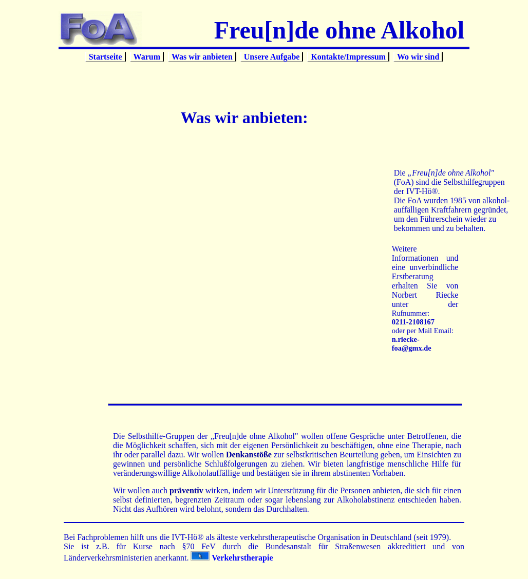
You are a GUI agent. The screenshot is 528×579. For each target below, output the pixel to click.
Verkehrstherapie (232, 557)
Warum (147, 56)
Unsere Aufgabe (272, 56)
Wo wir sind (418, 56)
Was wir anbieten (202, 56)
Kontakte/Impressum (348, 56)
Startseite (105, 56)
